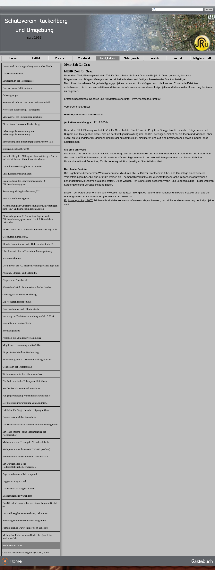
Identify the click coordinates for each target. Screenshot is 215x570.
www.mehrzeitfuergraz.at (146, 98)
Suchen (209, 9)
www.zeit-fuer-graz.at (119, 192)
